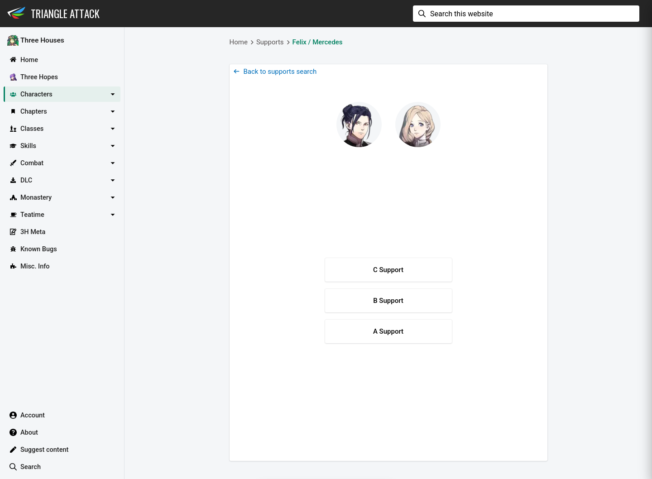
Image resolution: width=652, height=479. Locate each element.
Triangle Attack (65, 14)
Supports (270, 42)
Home (239, 42)
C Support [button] (388, 270)
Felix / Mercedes (317, 42)
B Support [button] (388, 301)
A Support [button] (388, 331)
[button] (62, 94)
